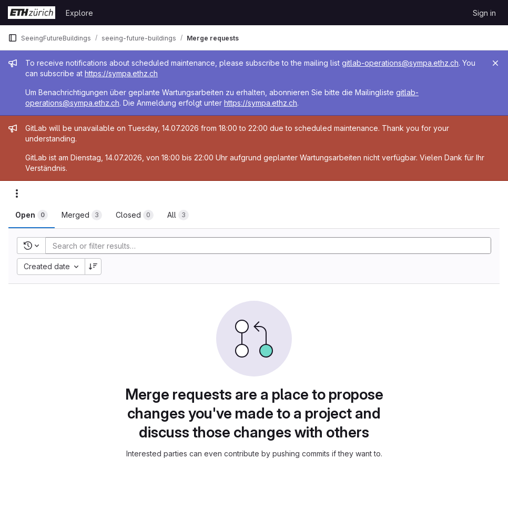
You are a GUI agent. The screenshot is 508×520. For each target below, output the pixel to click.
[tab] (31, 215)
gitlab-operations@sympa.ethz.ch (400, 62)
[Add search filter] (271, 245)
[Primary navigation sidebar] (12, 37)
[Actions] (16, 193)
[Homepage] (31, 12)
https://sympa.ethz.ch (121, 73)
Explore (79, 12)
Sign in (484, 12)
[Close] (495, 63)
